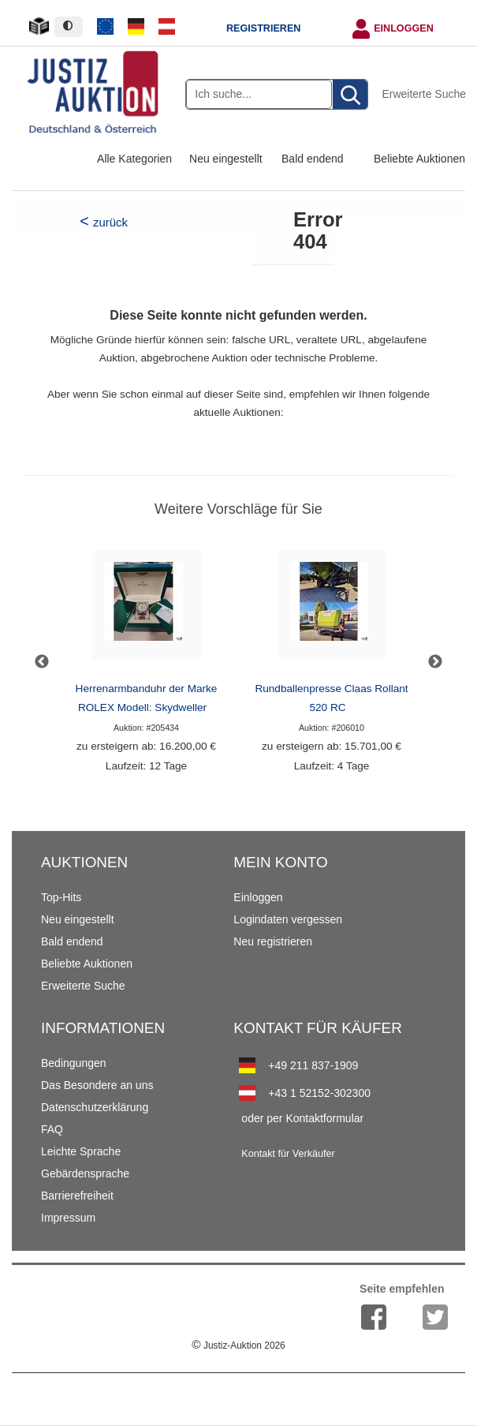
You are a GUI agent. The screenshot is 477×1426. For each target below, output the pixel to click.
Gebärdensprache (85, 1173)
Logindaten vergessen (287, 919)
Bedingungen (73, 1063)
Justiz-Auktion (238, 1345)
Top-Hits (61, 897)
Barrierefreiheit (77, 1195)
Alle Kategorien (134, 158)
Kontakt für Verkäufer (287, 1153)
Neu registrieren (272, 941)
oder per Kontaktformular (302, 1118)
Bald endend (312, 158)
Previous (42, 662)
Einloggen (404, 28)
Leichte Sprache (81, 1151)
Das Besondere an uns (97, 1085)
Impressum (68, 1217)
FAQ (52, 1129)
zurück (110, 222)
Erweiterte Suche (424, 94)
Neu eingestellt (226, 158)
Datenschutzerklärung (94, 1107)
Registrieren (263, 28)
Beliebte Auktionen (419, 158)
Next (435, 662)
